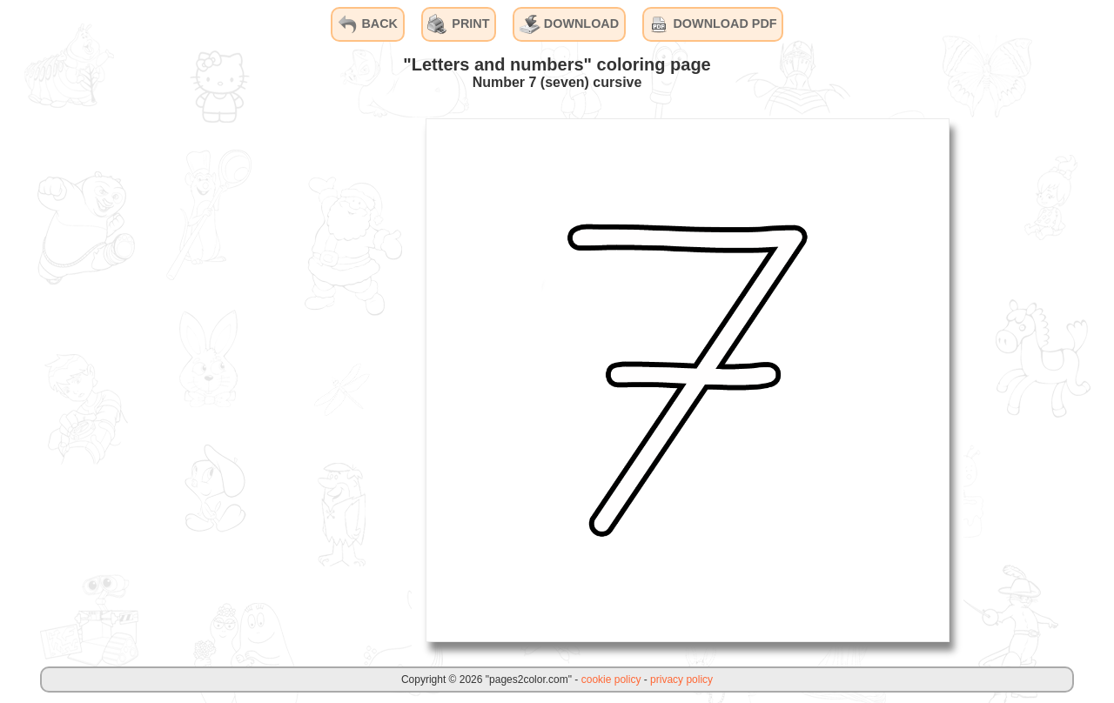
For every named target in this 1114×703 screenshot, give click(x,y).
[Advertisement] (281, 379)
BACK (367, 24)
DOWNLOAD (569, 24)
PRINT (458, 24)
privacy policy (681, 679)
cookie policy (611, 679)
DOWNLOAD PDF (712, 24)
